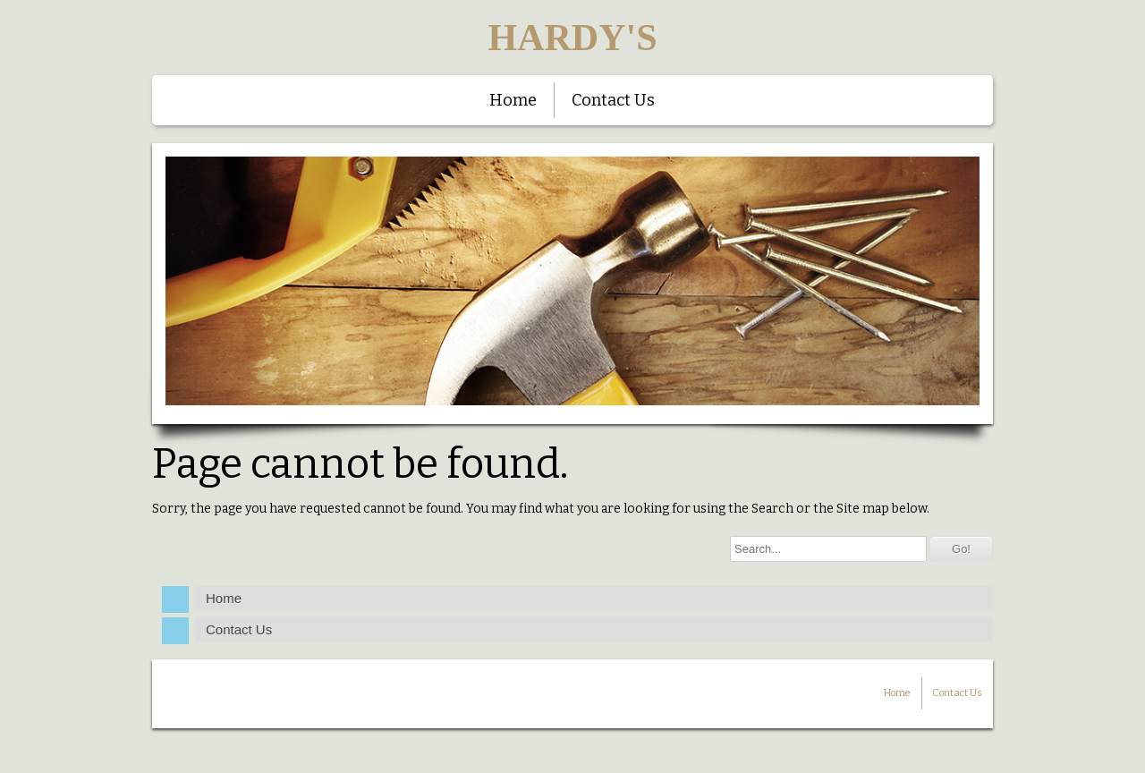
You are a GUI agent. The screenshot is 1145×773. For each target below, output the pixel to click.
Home (513, 100)
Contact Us (613, 100)
